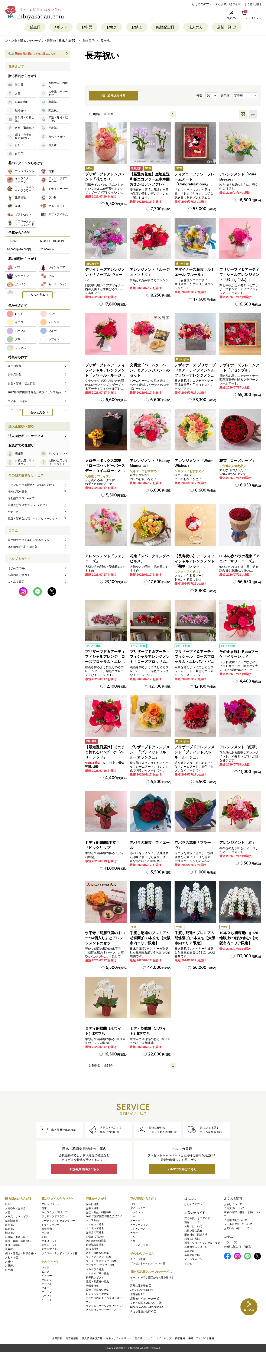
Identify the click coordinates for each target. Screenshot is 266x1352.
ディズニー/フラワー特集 (100, 1265)
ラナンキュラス (139, 1245)
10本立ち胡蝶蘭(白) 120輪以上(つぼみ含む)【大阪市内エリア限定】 (238, 938)
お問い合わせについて (237, 1228)
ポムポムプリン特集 (97, 1273)
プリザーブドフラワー (54, 1216)
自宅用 (9, 1270)
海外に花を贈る (37, 491)
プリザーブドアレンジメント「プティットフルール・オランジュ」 (150, 752)
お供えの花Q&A (95, 1236)
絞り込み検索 (113, 95)
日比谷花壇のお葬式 (143, 1311)
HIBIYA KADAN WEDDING (146, 1307)
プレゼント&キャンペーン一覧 (147, 1263)
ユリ (132, 1241)
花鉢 (44, 1237)
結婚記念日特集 (95, 1244)
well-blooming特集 (96, 1240)
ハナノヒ (37, 511)
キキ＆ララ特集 (95, 1269)
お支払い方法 (192, 1238)
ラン (132, 1237)
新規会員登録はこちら (84, 1169)
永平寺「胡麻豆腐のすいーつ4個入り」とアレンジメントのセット (105, 938)
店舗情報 (137, 1294)
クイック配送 (138, 1259)
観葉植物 (47, 1228)
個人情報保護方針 (92, 1338)
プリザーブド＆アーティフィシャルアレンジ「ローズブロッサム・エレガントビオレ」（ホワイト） (105, 662)
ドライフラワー (50, 1224)
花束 (44, 1208)
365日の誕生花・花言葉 (22, 546)
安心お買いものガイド (197, 1218)
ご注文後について (234, 1208)
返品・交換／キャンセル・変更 (202, 1243)
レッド (45, 1267)
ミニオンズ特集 (95, 1228)
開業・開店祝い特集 (97, 1281)
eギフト (61, 27)
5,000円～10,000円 (52, 240)
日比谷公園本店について (146, 1303)
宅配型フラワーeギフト (22, 498)
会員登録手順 (192, 1255)
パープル (47, 1284)
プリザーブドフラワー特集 (101, 1261)
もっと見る (37, 295)
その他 (188, 1263)
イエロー (47, 1275)
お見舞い (10, 1265)
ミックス (47, 1300)
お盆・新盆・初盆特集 (98, 1212)
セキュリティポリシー (118, 1338)
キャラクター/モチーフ (55, 1212)
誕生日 (35, 27)
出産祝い (10, 1224)
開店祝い (10, 1233)
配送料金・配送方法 (195, 1234)
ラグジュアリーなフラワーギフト (105, 1306)
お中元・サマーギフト (18, 1216)
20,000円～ (47, 249)
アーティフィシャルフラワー (58, 1220)
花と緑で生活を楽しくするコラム (28, 540)
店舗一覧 (226, 27)
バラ (132, 1204)
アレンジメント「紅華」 (239, 747)
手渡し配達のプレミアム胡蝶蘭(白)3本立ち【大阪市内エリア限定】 (150, 938)
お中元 (86, 27)
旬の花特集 (92, 1248)
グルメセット (49, 1241)
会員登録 (189, 1251)
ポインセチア (138, 1208)
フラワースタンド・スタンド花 (59, 1253)
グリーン (47, 1292)
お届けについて (193, 1226)
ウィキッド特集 (95, 1224)
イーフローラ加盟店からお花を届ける (37, 484)
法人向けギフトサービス (25, 436)
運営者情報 (72, 1338)
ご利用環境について (235, 1220)
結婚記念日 (165, 27)
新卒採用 (180, 1338)
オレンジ (47, 1280)
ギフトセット (49, 1245)
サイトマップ (163, 1338)
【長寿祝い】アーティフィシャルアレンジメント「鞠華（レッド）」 (194, 561)
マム (132, 1216)
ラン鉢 (45, 1233)
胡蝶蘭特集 (92, 1286)
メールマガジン (193, 1259)
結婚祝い (10, 1228)
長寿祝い (10, 1249)
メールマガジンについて (238, 1224)
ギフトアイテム (50, 1249)
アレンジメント (50, 1204)
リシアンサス (138, 1228)
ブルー (45, 1288)
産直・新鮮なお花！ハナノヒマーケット (37, 518)
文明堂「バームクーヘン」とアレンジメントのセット (150, 370)
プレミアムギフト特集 (98, 1257)
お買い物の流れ (193, 1230)
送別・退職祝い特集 (97, 1253)
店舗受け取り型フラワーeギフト (37, 505)
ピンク (45, 1271)
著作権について (144, 1338)
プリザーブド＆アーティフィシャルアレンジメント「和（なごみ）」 (239, 275)
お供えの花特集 (95, 1232)
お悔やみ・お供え (15, 1208)
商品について (192, 1222)
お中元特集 (92, 1208)
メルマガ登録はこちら (182, 1169)
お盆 (7, 1212)
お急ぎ (111, 27)
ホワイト (47, 1296)
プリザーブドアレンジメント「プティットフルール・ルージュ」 (194, 752)
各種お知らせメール (195, 1247)
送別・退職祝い (14, 1245)
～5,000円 (13, 240)
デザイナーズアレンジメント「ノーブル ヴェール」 (105, 275)
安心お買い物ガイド (227, 4)
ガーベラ (135, 1220)
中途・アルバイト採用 (201, 1338)
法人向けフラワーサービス (101, 1310)
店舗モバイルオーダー (144, 1298)
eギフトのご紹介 (141, 1290)
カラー (134, 1233)
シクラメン (136, 1212)
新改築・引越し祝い (16, 1237)
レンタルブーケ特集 (97, 1294)
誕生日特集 (92, 1204)
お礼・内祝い (12, 1257)
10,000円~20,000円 (19, 249)
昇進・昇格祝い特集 (97, 1290)
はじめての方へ (202, 4)
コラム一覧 (230, 1242)
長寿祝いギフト (95, 1277)
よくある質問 (252, 4)
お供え (136, 27)
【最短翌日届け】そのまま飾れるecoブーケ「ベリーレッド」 (105, 752)
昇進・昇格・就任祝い (18, 1241)
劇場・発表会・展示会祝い (20, 1253)
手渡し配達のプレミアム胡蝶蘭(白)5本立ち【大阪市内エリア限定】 (195, 938)
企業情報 (57, 1338)
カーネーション (139, 1224)
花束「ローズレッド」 (237, 461)
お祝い (9, 1261)
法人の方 (195, 27)
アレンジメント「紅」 (237, 843)
